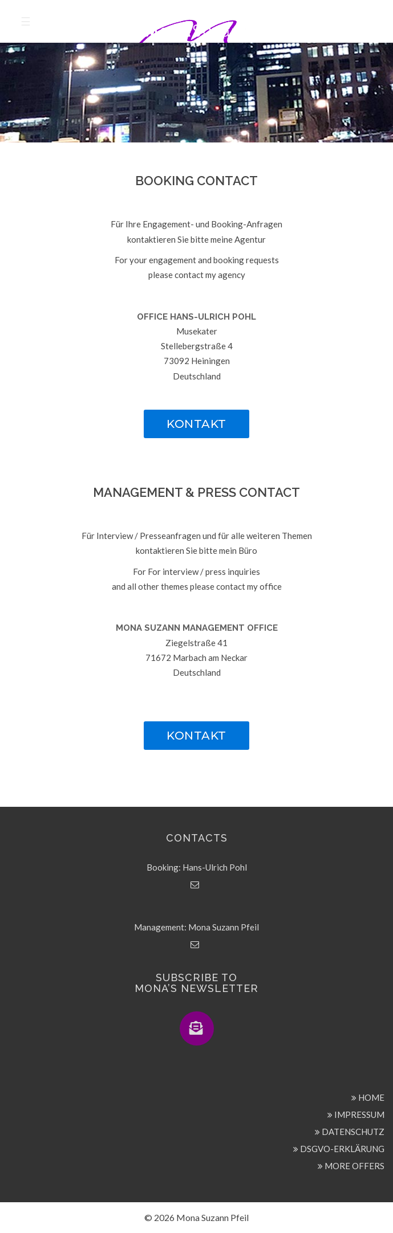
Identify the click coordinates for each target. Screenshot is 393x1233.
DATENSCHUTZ (349, 1131)
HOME (367, 1097)
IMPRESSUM (355, 1114)
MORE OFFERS (351, 1166)
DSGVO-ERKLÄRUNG (338, 1149)
